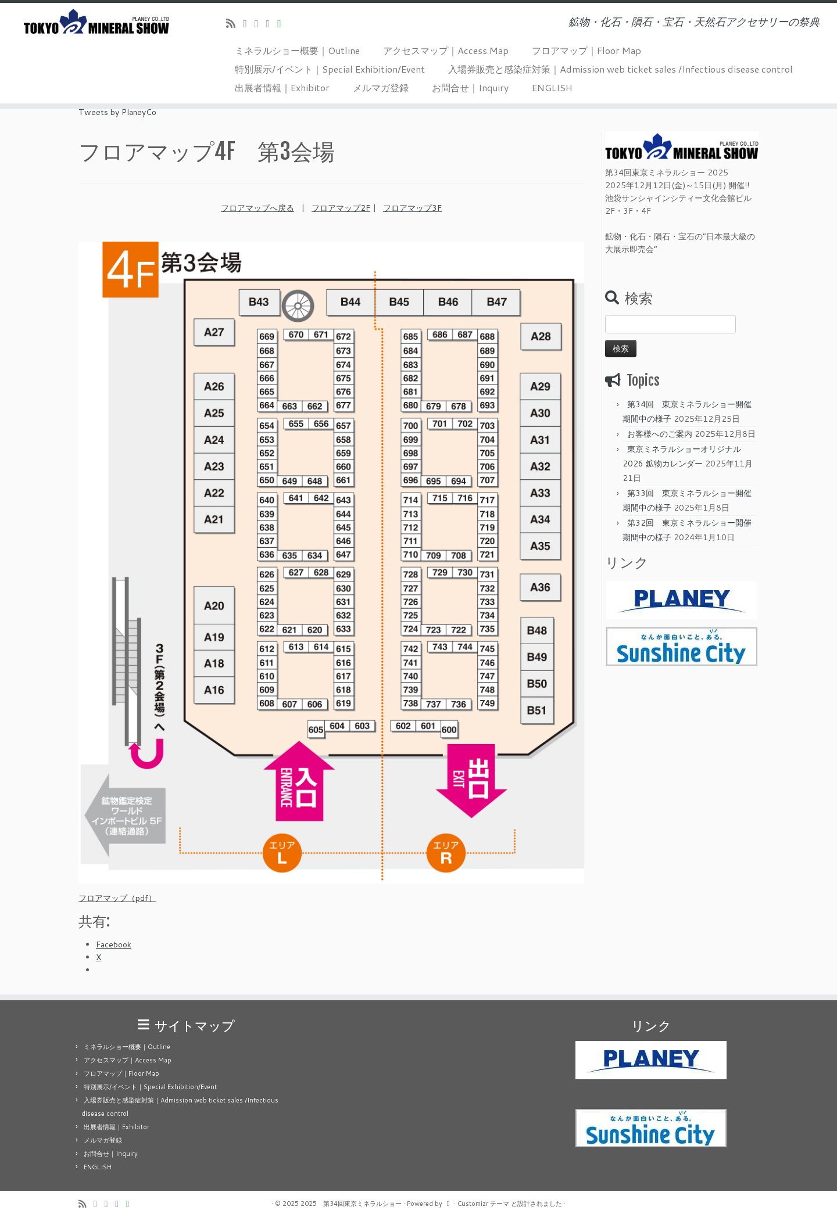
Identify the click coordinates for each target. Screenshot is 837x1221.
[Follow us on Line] (283, 23)
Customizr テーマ (483, 1203)
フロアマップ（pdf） (117, 898)
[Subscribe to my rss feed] (234, 23)
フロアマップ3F (412, 208)
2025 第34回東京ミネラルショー (351, 1203)
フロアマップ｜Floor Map (586, 50)
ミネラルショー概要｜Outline (297, 50)
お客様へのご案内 (659, 434)
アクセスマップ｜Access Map (446, 50)
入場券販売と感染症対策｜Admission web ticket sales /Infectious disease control (620, 69)
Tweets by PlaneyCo (117, 112)
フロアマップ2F (341, 208)
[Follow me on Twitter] (249, 23)
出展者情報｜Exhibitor (282, 87)
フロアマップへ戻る (257, 208)
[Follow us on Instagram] (272, 23)
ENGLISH (552, 87)
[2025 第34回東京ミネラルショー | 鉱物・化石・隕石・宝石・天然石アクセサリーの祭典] (96, 21)
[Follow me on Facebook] (260, 23)
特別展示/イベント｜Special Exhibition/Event (330, 69)
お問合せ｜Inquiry (470, 87)
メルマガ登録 (381, 87)
